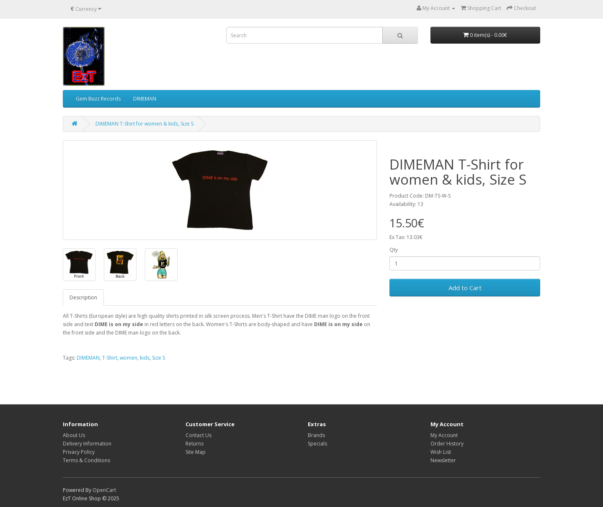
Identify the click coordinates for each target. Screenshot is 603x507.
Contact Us (198, 435)
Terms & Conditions (86, 460)
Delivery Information (87, 443)
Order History (447, 443)
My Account (444, 435)
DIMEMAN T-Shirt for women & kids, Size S (144, 123)
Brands (316, 435)
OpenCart (104, 490)
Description (83, 297)
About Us (74, 435)
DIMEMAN (144, 98)
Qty (393, 249)
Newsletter (443, 460)
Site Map (196, 452)
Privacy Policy (79, 452)
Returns (195, 443)
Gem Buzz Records (98, 98)
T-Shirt (109, 357)
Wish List (440, 452)
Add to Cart (465, 287)
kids (144, 357)
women (128, 357)
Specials (317, 443)
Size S (158, 357)
